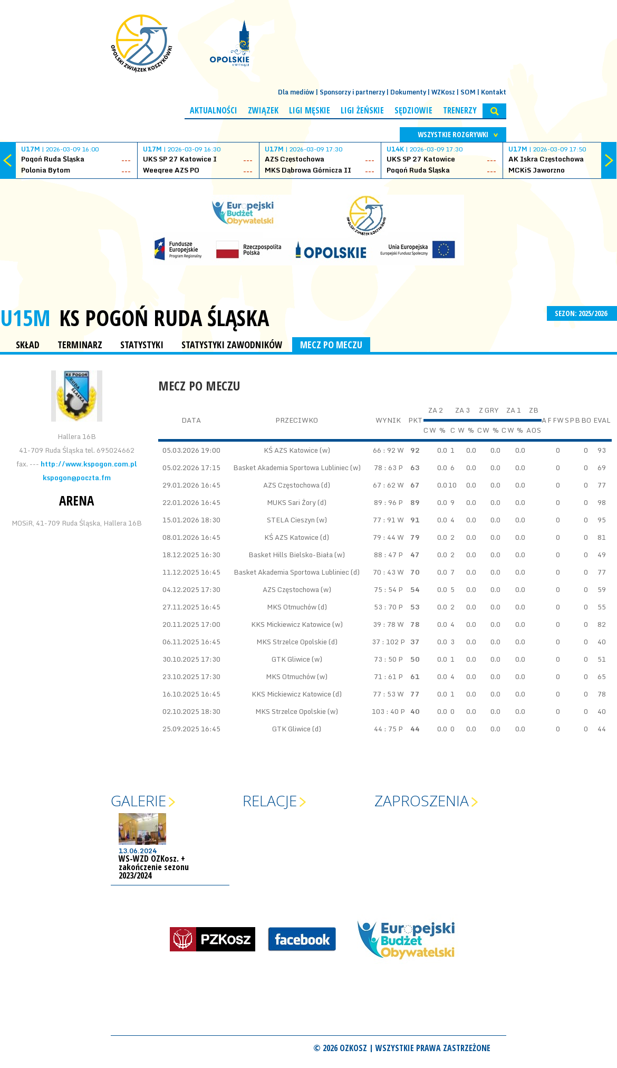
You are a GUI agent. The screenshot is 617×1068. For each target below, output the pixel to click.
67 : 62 (384, 485)
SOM (468, 92)
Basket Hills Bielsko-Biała (290, 554)
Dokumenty (408, 92)
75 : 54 (385, 589)
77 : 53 (384, 694)
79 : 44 (384, 537)
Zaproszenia (421, 800)
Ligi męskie (309, 110)
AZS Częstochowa (291, 485)
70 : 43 (384, 572)
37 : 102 (385, 641)
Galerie (138, 800)
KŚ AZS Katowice (291, 450)
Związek (263, 110)
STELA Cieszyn (291, 520)
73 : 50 (385, 659)
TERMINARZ (79, 344)
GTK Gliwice (291, 659)
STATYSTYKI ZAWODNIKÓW (231, 344)
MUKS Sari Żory (291, 502)
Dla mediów (296, 92)
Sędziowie (413, 110)
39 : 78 (384, 624)
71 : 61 (385, 676)
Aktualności (213, 110)
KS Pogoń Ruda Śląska (164, 317)
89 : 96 (385, 502)
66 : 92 (384, 450)
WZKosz (443, 92)
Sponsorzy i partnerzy (352, 92)
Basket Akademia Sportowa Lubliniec (291, 467)
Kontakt (493, 92)
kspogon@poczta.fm (77, 477)
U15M (25, 317)
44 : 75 (385, 729)
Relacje (270, 800)
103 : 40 (385, 711)
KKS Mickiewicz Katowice (291, 624)
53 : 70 (385, 607)
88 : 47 (385, 554)
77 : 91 (384, 520)
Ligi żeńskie (362, 110)
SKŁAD (28, 344)
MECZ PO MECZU (331, 344)
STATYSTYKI (141, 344)
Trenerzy (460, 110)
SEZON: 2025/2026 (582, 313)
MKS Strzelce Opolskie (291, 641)
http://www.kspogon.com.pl (89, 464)
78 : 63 (385, 467)
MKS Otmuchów (291, 607)
